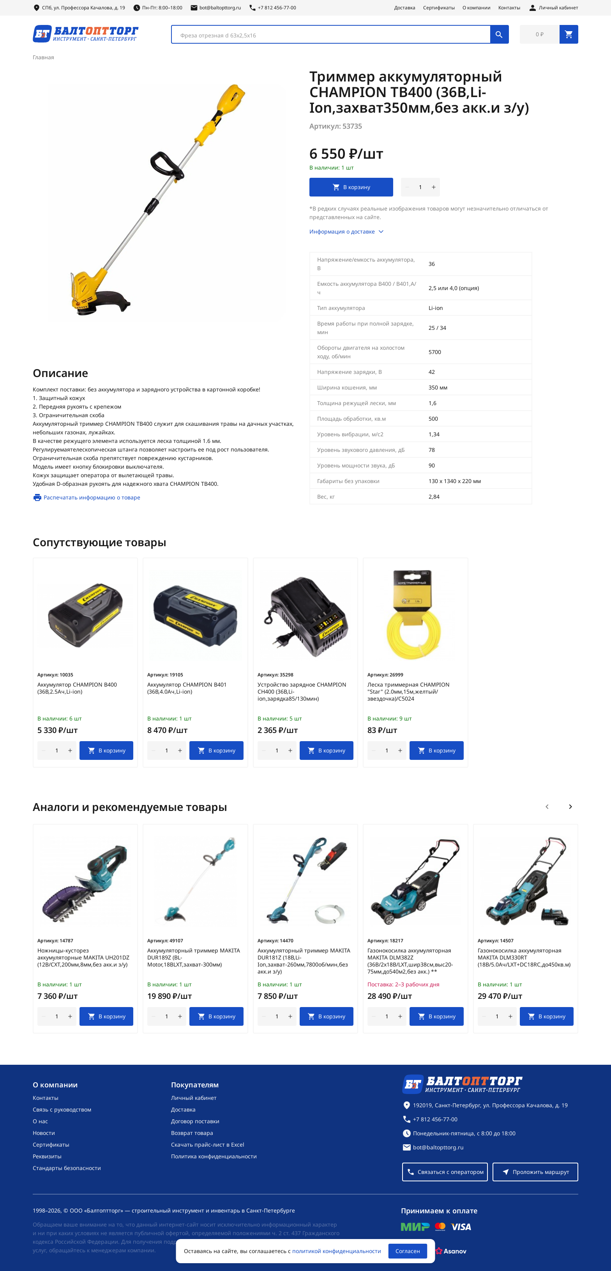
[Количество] (420, 187)
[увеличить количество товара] (433, 187)
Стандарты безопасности (67, 1168)
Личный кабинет (194, 1097)
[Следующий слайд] (570, 806)
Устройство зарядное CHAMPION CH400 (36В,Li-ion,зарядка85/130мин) (302, 691)
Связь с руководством (62, 1109)
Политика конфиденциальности (214, 1156)
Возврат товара (192, 1132)
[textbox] (335, 35)
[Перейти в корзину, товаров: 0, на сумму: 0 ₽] (549, 34)
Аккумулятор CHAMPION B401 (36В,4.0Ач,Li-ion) (187, 688)
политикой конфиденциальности (336, 1251)
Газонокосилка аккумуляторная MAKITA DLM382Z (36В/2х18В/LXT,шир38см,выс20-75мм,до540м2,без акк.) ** (410, 961)
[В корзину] (106, 750)
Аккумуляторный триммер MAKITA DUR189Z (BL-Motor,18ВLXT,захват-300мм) (193, 957)
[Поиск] (499, 34)
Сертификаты (439, 8)
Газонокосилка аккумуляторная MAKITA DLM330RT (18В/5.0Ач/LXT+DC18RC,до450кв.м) (524, 957)
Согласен (408, 1251)
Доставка (404, 8)
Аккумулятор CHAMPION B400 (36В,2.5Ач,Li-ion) (77, 688)
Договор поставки (195, 1121)
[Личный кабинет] (553, 7)
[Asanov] (451, 1251)
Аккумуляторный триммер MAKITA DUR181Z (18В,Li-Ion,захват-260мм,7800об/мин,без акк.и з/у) (304, 961)
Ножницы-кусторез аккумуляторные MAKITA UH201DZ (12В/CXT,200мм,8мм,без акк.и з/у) (83, 957)
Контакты (509, 8)
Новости (44, 1132)
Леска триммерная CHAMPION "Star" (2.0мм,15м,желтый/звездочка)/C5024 (408, 691)
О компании (477, 8)
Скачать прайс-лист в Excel (207, 1144)
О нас (40, 1121)
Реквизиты (47, 1156)
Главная (43, 57)
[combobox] (340, 34)
